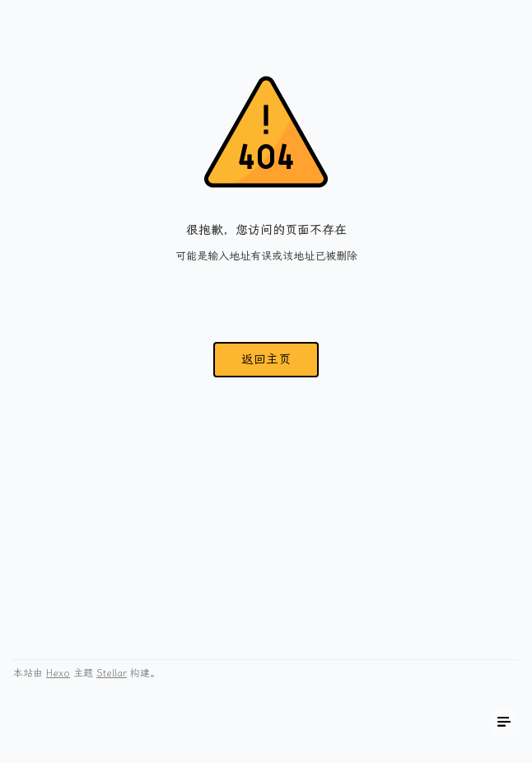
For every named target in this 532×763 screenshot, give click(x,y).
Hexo (58, 673)
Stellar (111, 673)
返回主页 (266, 359)
